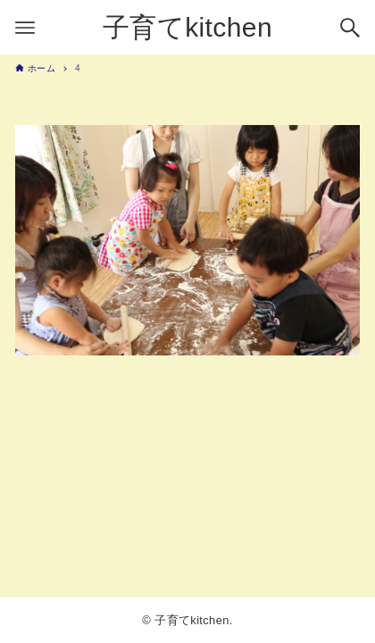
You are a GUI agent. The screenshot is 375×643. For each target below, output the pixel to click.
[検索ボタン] (350, 28)
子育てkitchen (187, 27)
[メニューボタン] (25, 28)
